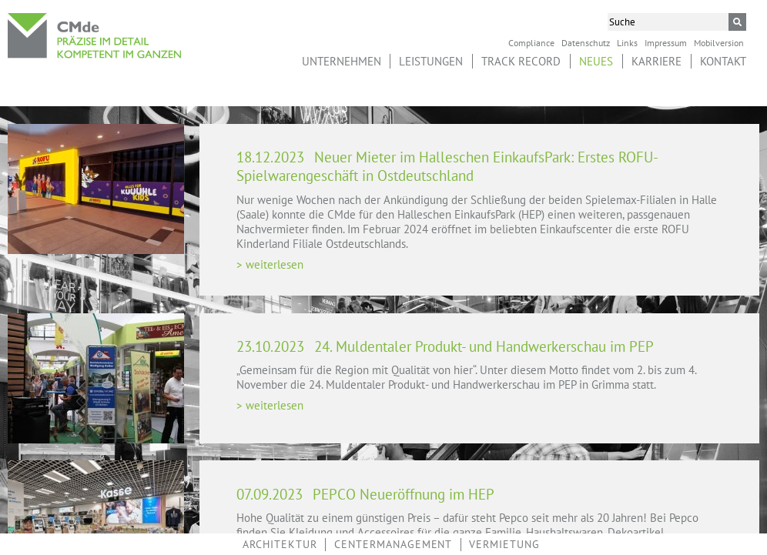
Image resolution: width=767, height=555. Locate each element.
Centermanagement (393, 544)
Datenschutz (585, 42)
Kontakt (723, 61)
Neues (596, 61)
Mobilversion (719, 42)
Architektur (280, 544)
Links (627, 42)
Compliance (531, 42)
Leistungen (431, 61)
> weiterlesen (269, 264)
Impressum (666, 42)
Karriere (656, 61)
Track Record (521, 61)
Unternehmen (341, 61)
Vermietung (504, 544)
